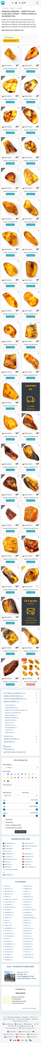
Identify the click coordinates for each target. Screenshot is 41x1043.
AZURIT (27, 894)
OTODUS (27, 936)
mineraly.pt (20, 1036)
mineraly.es (32, 1034)
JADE (7, 920)
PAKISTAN (28, 861)
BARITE (8, 896)
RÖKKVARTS (9, 946)
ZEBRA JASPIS (29, 957)
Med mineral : (7, 792)
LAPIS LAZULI (29, 928)
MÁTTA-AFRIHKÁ (30, 867)
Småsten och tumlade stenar (16, 710)
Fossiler (8, 736)
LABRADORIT (10, 928)
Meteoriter (9, 742)
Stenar (19, 8)
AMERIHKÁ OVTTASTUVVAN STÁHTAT (10, 869)
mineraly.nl (9, 1036)
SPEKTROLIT (28, 949)
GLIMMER (28, 912)
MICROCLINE (10, 933)
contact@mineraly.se (23, 1026)
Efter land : (25, 792)
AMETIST (8, 888)
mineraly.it (20, 1034)
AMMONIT (28, 888)
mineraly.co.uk (24, 1031)
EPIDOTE (27, 904)
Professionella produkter (15, 752)
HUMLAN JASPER (30, 917)
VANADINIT (9, 957)
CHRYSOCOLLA (10, 902)
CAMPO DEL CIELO (11, 899)
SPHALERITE (9, 952)
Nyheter (7, 747)
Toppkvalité (9, 749)
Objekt (12, 8)
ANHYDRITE (9, 891)
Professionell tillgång (23, 1019)
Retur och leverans (9, 1019)
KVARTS (8, 925)
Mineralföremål (11, 701)
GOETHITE (9, 915)
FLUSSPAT (28, 907)
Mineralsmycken (11, 739)
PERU (7, 861)
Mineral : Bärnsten (11, 41)
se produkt (10, 71)
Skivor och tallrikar (13, 712)
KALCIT (8, 923)
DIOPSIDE (28, 902)
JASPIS (27, 920)
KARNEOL (27, 923)
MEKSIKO (28, 859)
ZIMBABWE (9, 874)
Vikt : (4, 807)
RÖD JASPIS (28, 944)
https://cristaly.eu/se (28, 1028)
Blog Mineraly (8, 1024)
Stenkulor (9, 722)
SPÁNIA (27, 848)
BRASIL (8, 846)
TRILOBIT (8, 954)
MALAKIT (28, 931)
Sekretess (25, 1017)
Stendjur (9, 730)
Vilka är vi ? (33, 1017)
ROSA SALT (28, 941)
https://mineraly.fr (12, 1028)
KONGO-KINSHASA (31, 846)
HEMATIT (8, 917)
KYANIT (27, 925)
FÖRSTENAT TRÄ (30, 909)
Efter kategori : (7, 764)
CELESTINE (28, 899)
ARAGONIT (9, 894)
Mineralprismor (11, 707)
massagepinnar (11, 727)
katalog (6, 8)
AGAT (7, 886)
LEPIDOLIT (9, 931)
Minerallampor (11, 715)
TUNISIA (27, 864)
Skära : (5, 813)
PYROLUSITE (29, 938)
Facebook (19, 1024)
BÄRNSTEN (28, 896)
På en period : (7, 785)
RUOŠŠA (8, 864)
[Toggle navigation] (37, 3)
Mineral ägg (10, 725)
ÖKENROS (8, 959)
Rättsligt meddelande (14, 1017)
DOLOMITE (9, 904)
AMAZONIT (28, 886)
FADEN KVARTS (10, 907)
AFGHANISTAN (10, 843)
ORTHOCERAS (10, 936)
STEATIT (27, 952)
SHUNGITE (9, 949)
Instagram (28, 1024)
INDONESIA (28, 854)
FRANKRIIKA (9, 854)
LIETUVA (8, 856)
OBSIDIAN (28, 933)
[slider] (4, 803)
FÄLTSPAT (8, 909)
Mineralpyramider (12, 717)
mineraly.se (32, 1036)
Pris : (4, 800)
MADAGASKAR (11, 859)
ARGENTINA (29, 843)
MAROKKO (28, 856)
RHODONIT (9, 941)
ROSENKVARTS (10, 944)
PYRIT (7, 938)
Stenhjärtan (10, 705)
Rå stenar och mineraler (14, 693)
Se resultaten (20, 832)
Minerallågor (10, 720)
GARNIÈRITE (9, 912)
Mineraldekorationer (13, 696)
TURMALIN (28, 954)
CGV (4, 1017)
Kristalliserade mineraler (15, 699)
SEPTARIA (28, 946)
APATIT (27, 891)
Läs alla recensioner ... (30, 1008)
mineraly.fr (12, 1031)
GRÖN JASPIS (29, 915)
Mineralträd (10, 732)
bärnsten (7, 65)
